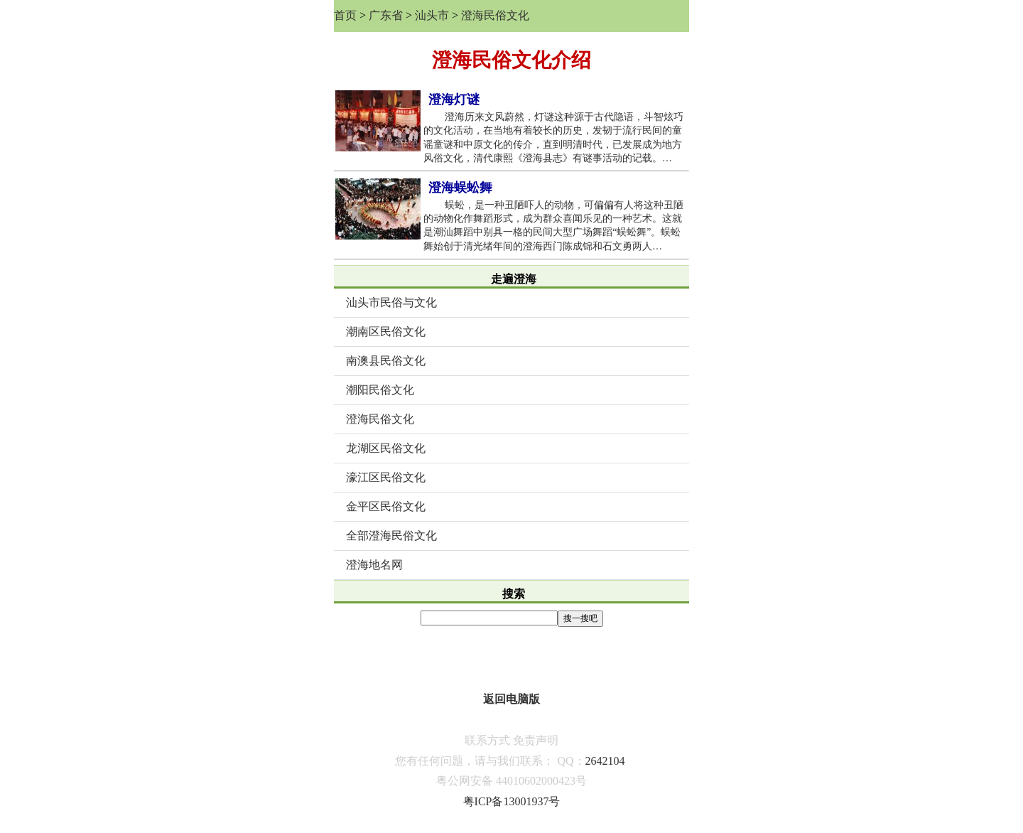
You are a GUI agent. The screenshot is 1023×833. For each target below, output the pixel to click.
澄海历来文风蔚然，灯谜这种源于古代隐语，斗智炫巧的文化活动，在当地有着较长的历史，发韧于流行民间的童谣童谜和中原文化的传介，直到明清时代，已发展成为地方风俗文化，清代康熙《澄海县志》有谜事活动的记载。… (553, 137)
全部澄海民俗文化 (391, 536)
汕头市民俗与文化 (391, 302)
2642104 (605, 761)
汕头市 (432, 15)
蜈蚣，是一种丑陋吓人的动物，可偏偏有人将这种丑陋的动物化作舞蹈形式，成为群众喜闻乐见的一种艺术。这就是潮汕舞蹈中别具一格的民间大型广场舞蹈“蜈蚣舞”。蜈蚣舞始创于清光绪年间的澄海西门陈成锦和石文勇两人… (553, 226)
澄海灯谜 (454, 99)
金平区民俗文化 (386, 506)
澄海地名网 (374, 565)
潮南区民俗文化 (386, 332)
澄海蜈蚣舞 (460, 188)
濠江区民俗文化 (386, 477)
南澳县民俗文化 (386, 361)
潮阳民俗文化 (380, 390)
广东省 (386, 15)
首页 (345, 15)
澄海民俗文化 (495, 15)
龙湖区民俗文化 (386, 448)
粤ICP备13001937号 (512, 801)
